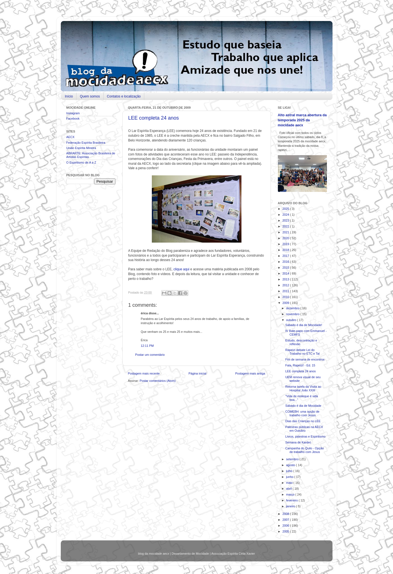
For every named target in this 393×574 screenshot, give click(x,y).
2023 (286, 220)
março (290, 494)
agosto (291, 465)
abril (289, 488)
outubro (291, 320)
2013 (286, 279)
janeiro (291, 506)
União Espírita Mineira (81, 148)
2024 (286, 214)
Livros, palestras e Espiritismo (305, 436)
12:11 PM (147, 345)
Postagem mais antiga (250, 373)
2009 (286, 303)
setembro (292, 459)
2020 (286, 238)
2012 (286, 285)
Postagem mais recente (144, 373)
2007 (286, 519)
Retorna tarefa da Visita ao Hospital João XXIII (303, 388)
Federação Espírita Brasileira (85, 142)
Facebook (73, 118)
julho (289, 471)
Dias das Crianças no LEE (302, 421)
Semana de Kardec (298, 442)
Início (69, 96)
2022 (286, 226)
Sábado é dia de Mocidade (303, 405)
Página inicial (197, 373)
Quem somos (90, 96)
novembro (293, 314)
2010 (286, 297)
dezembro (293, 308)
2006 (286, 525)
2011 (286, 291)
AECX (70, 137)
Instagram (73, 113)
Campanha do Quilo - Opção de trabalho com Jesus (304, 450)
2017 (286, 255)
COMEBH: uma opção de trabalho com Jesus (302, 413)
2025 (286, 208)
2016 (286, 261)
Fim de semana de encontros (304, 359)
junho (290, 476)
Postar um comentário (150, 354)
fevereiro (292, 500)
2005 (286, 531)
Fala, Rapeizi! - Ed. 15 (300, 365)
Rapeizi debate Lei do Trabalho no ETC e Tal (302, 351)
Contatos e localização (124, 96)
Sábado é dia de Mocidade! (303, 325)
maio (289, 482)
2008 (286, 513)
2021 (286, 232)
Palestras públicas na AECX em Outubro (304, 428)
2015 (286, 267)
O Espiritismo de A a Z (81, 162)
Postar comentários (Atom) (158, 380)
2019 (286, 244)
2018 (286, 250)
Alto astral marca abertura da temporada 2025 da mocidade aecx (302, 120)
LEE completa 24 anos (153, 118)
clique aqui (181, 269)
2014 (286, 273)
